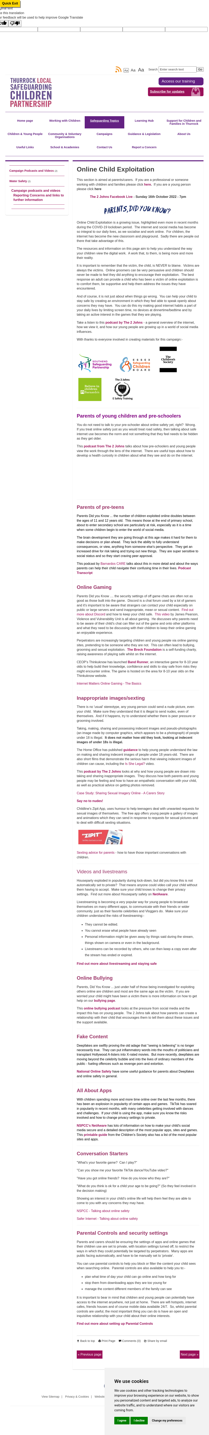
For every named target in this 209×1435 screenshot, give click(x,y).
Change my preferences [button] (167, 1420)
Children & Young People (25, 134)
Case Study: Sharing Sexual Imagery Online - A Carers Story (121, 793)
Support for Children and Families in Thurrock (184, 122)
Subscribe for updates (167, 91)
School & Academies (64, 147)
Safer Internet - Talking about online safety (107, 1218)
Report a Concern (144, 147)
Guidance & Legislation (144, 134)
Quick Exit (10, 3)
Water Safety (18, 181)
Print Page (108, 1341)
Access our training (178, 81)
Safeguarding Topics (104, 120)
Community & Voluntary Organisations (64, 135)
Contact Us (104, 147)
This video (162, 614)
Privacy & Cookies (77, 1396)
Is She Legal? (135, 763)
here (147, 184)
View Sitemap (50, 1396)
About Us (183, 134)
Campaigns (104, 134)
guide (103, 1134)
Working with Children (64, 120)
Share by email (157, 1341)
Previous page (90, 1354)
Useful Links (25, 147)
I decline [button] (139, 1420)
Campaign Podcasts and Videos (31, 170)
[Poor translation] (14, 23)
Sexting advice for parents (96, 852)
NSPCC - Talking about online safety (103, 1211)
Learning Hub (144, 120)
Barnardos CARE (113, 563)
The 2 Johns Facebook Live (111, 196)
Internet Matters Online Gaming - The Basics (109, 683)
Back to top (87, 1341)
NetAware (160, 894)
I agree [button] (122, 1420)
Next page (188, 1354)
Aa (126, 70)
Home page (25, 120)
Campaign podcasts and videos (35, 190)
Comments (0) (131, 1341)
